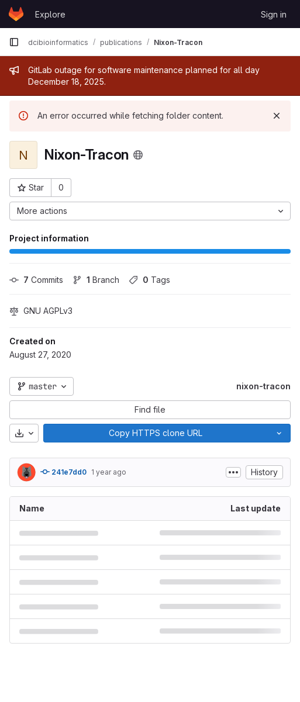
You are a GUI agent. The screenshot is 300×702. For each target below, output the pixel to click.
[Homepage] (16, 14)
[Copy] (155, 433)
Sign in (274, 14)
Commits (36, 280)
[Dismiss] (277, 116)
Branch (96, 280)
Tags (149, 280)
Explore (50, 14)
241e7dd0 (63, 471)
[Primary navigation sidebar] (14, 42)
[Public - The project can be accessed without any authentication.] (138, 155)
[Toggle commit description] (233, 472)
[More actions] (150, 211)
